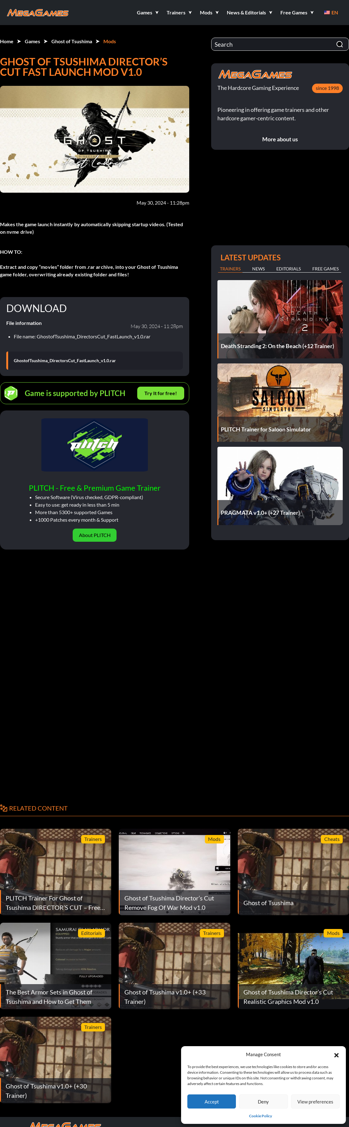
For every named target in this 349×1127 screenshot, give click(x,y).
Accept (212, 1101)
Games (32, 41)
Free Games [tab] (325, 268)
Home (6, 41)
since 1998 (327, 88)
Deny (263, 1101)
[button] (336, 1054)
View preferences (315, 1101)
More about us (280, 139)
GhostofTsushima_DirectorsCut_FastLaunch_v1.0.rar (65, 360)
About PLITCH (95, 535)
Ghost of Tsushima (71, 41)
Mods (109, 41)
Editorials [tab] (288, 268)
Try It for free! (160, 393)
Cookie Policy (260, 1116)
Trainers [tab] (230, 268)
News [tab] (258, 268)
